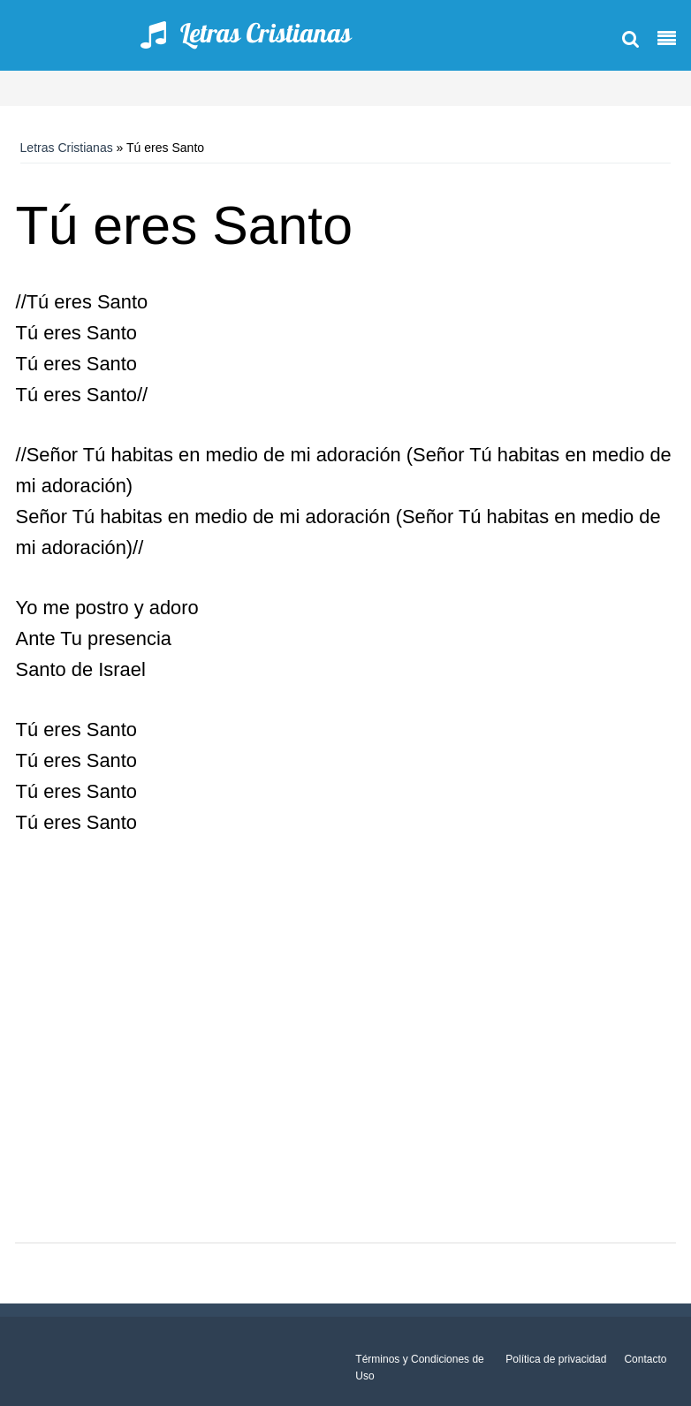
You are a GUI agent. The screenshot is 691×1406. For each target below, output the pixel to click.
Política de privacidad (555, 1359)
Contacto (645, 1359)
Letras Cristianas (66, 148)
